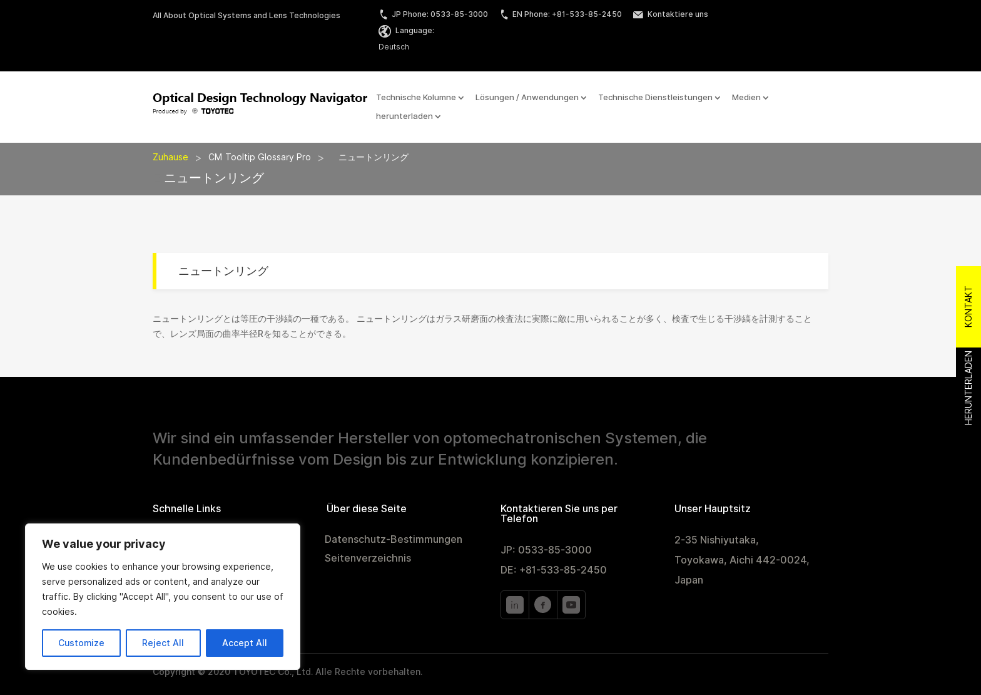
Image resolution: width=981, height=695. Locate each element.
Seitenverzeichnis (368, 559)
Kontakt (968, 307)
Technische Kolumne (416, 97)
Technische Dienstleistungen (655, 97)
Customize (81, 643)
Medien (746, 97)
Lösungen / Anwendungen (527, 97)
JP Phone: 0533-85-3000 (433, 14)
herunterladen (404, 116)
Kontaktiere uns (670, 14)
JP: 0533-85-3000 (546, 550)
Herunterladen (968, 388)
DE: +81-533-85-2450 (554, 570)
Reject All (163, 643)
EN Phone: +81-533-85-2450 (560, 14)
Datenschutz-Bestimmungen (393, 540)
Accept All (244, 643)
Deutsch (394, 46)
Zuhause (170, 157)
